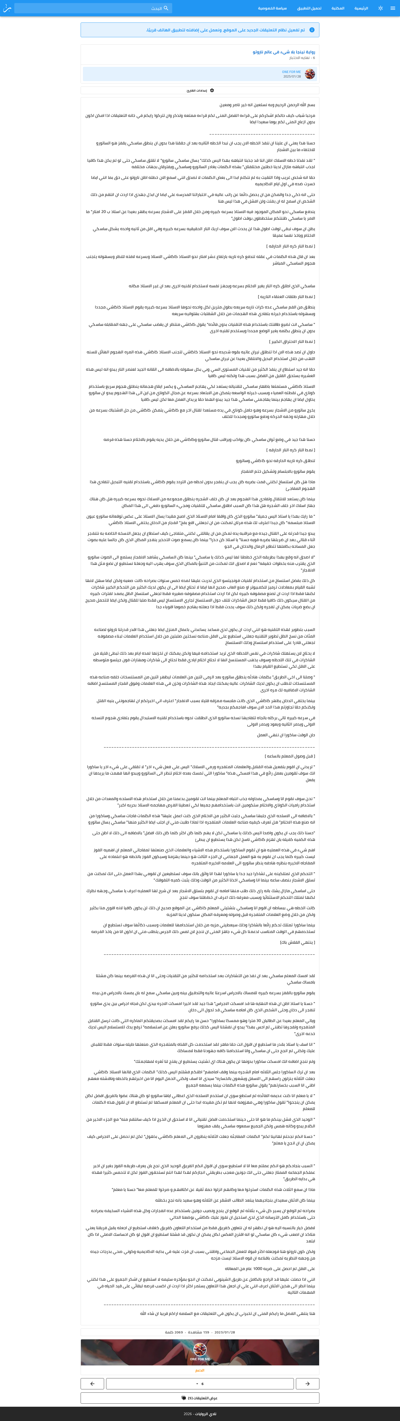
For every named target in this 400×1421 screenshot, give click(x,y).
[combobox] (93, 8)
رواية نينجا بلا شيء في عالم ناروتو (284, 52)
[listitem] (200, 74)
